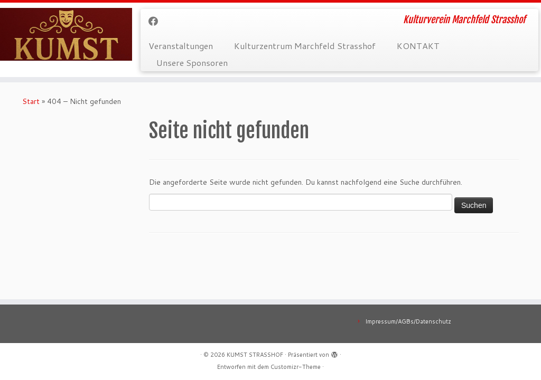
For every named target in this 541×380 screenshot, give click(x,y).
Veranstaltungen (180, 46)
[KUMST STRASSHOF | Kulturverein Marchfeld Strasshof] (63, 34)
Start (31, 101)
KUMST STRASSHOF (255, 354)
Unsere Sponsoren (192, 62)
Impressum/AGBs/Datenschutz (408, 321)
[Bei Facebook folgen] (156, 21)
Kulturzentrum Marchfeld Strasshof (305, 46)
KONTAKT (418, 46)
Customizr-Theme (295, 367)
